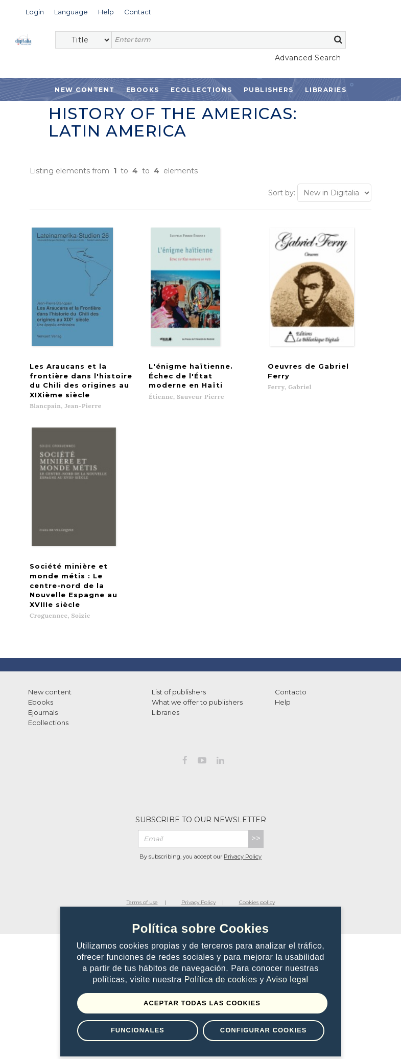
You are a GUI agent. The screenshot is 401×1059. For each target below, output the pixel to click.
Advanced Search (308, 57)
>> (256, 796)
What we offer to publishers (197, 660)
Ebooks (142, 90)
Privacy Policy (243, 813)
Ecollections (201, 90)
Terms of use (142, 860)
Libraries (326, 90)
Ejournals (43, 670)
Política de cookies (222, 979)
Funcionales (137, 1030)
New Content (85, 90)
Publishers (269, 90)
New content (50, 649)
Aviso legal (287, 979)
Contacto (290, 649)
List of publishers (179, 649)
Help (283, 660)
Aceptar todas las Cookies (202, 1003)
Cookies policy (257, 860)
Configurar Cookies (263, 1030)
